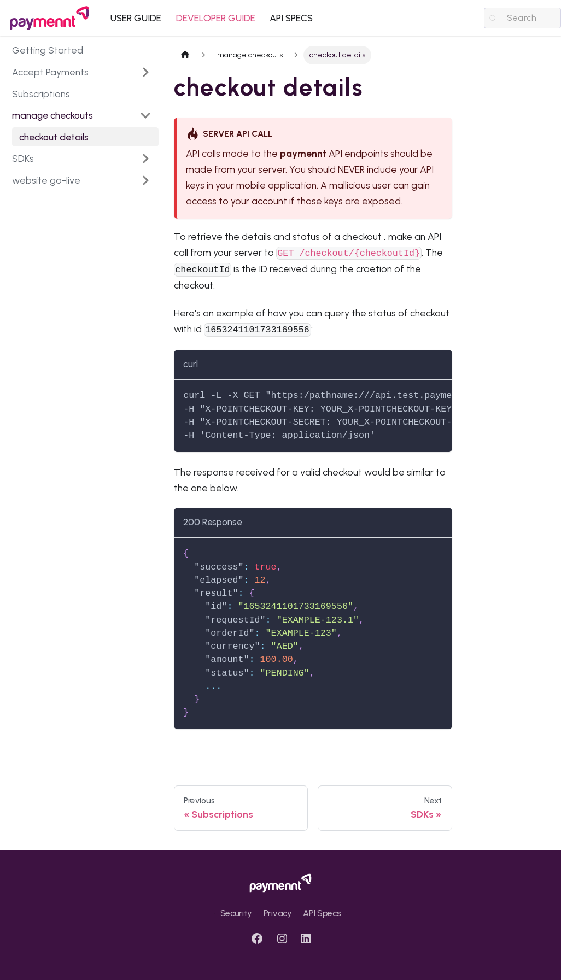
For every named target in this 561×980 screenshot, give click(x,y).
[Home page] (185, 55)
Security (236, 913)
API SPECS (291, 18)
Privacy (278, 913)
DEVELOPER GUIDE (215, 18)
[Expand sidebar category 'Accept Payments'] (145, 71)
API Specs (322, 913)
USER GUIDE (135, 18)
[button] (82, 115)
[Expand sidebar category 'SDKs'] (145, 158)
